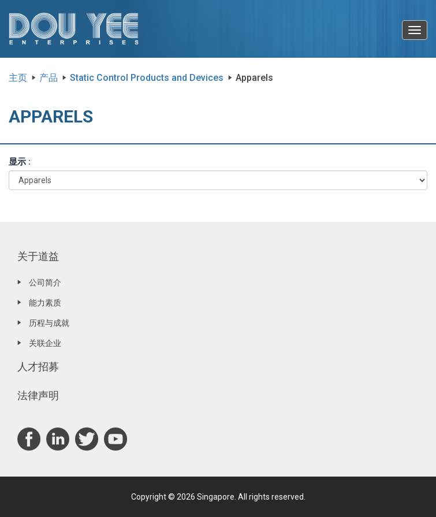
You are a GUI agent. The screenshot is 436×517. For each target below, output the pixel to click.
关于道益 (38, 256)
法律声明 (38, 395)
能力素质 (45, 302)
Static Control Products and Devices (146, 77)
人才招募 (38, 366)
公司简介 (45, 282)
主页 (18, 77)
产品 (48, 77)
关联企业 (45, 343)
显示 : (20, 162)
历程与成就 (49, 323)
